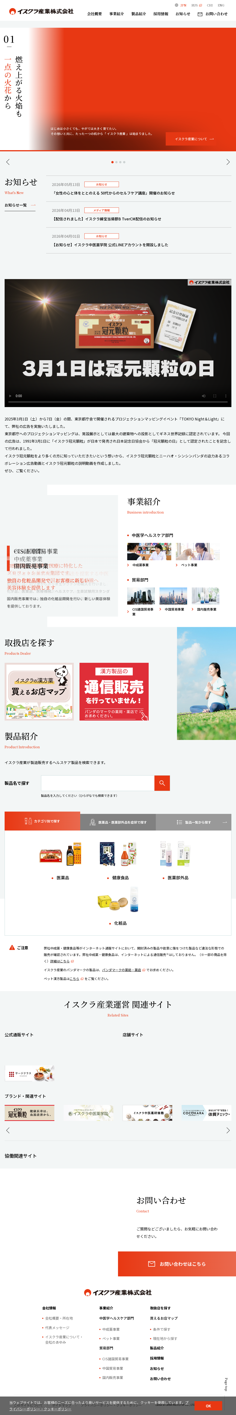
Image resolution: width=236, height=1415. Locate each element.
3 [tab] (120, 162)
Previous (8, 162)
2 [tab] (116, 162)
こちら (74, 978)
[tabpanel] (138, 214)
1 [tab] (112, 162)
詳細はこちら (60, 961)
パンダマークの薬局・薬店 (121, 970)
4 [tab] (124, 162)
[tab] (42, 821)
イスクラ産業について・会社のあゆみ (64, 1355)
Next (228, 162)
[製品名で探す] (97, 783)
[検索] (162, 783)
